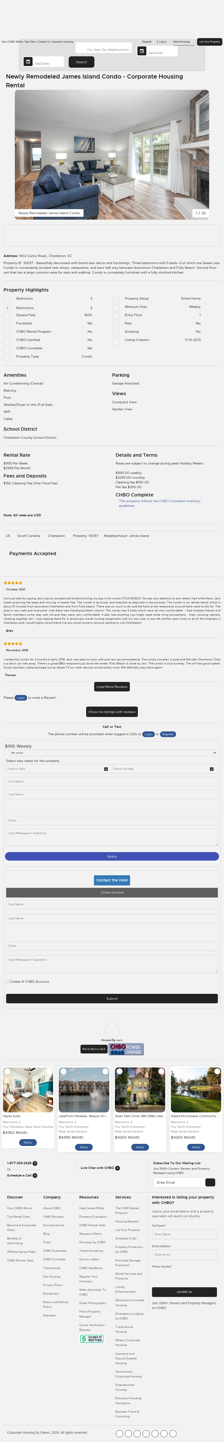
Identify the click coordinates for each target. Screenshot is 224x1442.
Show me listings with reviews (112, 712)
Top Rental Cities (18, 1217)
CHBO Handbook (91, 1268)
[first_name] (112, 781)
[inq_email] (112, 820)
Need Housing (184, 42)
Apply (112, 856)
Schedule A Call (125, 1238)
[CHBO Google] (173, 1433)
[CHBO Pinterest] (164, 1433)
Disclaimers (51, 1294)
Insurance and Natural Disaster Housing (126, 1358)
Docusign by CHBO (92, 1242)
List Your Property (209, 41)
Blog (46, 1234)
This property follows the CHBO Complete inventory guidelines (158, 503)
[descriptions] (112, 964)
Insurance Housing (62, 41)
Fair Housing (51, 1276)
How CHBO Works (12, 41)
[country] (104, 47)
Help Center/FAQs (91, 1208)
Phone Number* (162, 1266)
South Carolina (29, 536)
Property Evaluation (93, 1217)
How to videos (89, 1259)
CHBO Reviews (53, 1217)
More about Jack (94, 1049)
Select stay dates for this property (33, 761)
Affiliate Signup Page (21, 1252)
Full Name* (159, 1225)
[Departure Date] (43, 61)
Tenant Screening (91, 1251)
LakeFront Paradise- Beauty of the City (87, 1116)
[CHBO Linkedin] (155, 1433)
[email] (112, 946)
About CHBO (52, 1208)
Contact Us (43, 41)
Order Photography (92, 1303)
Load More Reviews (112, 687)
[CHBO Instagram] (146, 1433)
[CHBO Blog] (137, 1433)
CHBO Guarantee (54, 1251)
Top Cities (30, 41)
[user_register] (7, 981)
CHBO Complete (54, 1259)
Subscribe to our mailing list (176, 1163)
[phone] (64, 807)
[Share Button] (206, 80)
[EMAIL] (210, 1182)
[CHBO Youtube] (128, 1433)
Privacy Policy (53, 1285)
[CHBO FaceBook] (119, 1433)
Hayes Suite (11, 1116)
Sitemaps (49, 1315)
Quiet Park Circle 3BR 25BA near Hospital (145, 1116)
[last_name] (112, 794)
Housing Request (127, 1221)
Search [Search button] (81, 62)
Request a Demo (90, 1234)
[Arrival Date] (157, 51)
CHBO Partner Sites (20, 1260)
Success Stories (53, 1225)
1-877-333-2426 (22, 1163)
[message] (112, 837)
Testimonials (51, 1268)
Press (47, 1242)
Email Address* (161, 1246)
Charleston (57, 536)
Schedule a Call (22, 1175)
